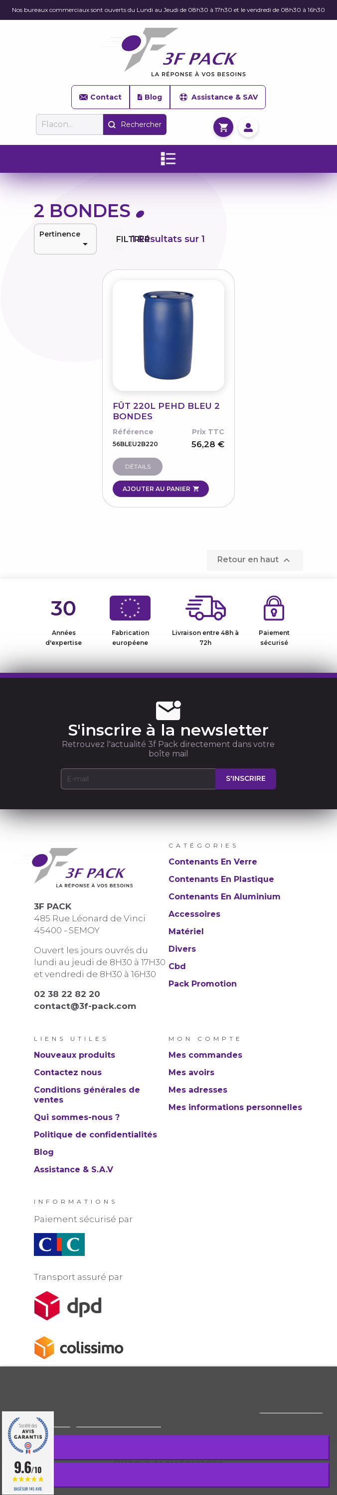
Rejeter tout (168, 1447)
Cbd (177, 966)
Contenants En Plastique (221, 879)
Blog (150, 97)
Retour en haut (255, 560)
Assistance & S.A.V (73, 1169)
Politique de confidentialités (95, 1134)
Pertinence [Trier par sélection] (65, 240)
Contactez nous (68, 1072)
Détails (138, 466)
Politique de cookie (291, 1408)
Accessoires (194, 914)
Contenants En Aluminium (224, 896)
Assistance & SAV (218, 97)
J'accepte (168, 1475)
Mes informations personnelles (235, 1107)
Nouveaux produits (74, 1055)
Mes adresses (197, 1090)
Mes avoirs (191, 1072)
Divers (182, 949)
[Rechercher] (69, 124)
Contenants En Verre (212, 862)
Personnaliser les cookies (118, 1422)
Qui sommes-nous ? (77, 1117)
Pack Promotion (202, 984)
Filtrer (119, 239)
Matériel (186, 931)
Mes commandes (205, 1055)
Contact (100, 97)
